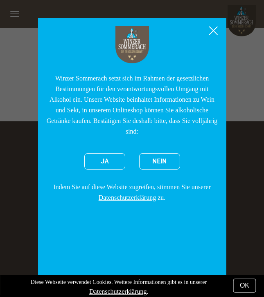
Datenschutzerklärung (127, 197)
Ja (105, 161)
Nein (159, 161)
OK (244, 285)
